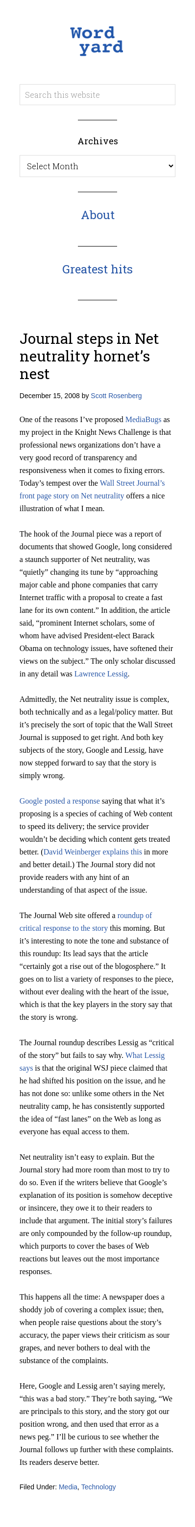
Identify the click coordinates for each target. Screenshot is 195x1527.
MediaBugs (143, 419)
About (98, 215)
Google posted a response (60, 801)
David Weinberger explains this (93, 852)
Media (68, 1487)
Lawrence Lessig (101, 674)
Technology (98, 1487)
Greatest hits (97, 269)
